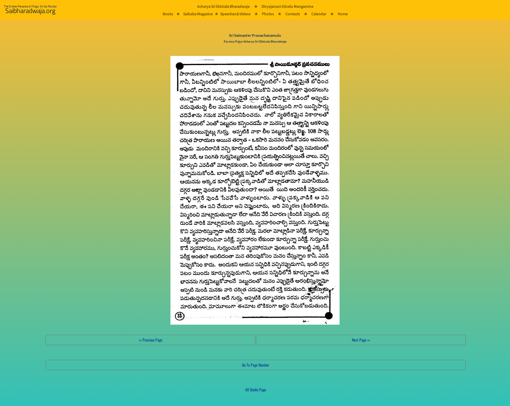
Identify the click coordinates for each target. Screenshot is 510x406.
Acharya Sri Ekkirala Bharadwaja (223, 6)
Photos (268, 13)
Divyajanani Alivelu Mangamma (287, 6)
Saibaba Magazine (198, 13)
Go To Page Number (255, 365)
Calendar (318, 13)
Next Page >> (361, 340)
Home (343, 13)
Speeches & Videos (235, 13)
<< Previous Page (150, 340)
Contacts (292, 13)
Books (168, 13)
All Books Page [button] (255, 389)
